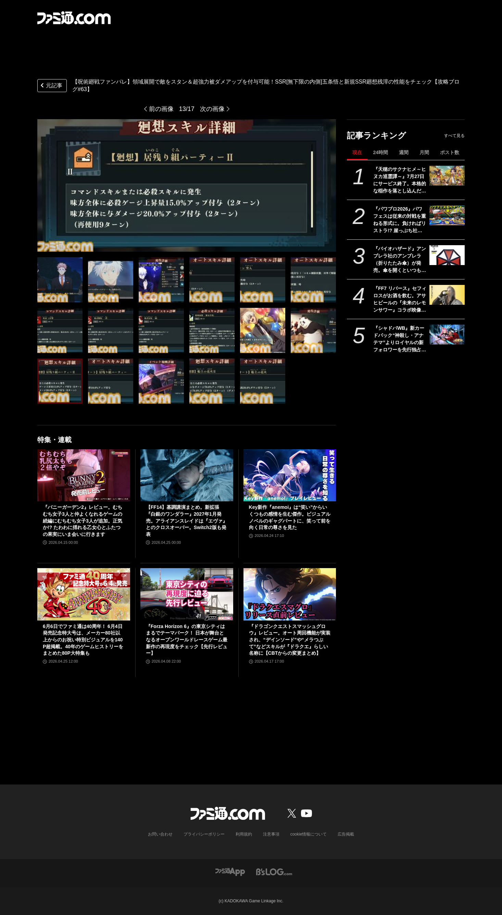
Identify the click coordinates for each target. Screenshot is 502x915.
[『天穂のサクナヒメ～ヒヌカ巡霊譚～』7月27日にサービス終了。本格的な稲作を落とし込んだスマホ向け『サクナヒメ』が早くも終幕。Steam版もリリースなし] (447, 176)
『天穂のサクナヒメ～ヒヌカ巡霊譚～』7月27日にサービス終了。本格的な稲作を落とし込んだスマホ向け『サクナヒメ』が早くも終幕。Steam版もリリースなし (399, 180)
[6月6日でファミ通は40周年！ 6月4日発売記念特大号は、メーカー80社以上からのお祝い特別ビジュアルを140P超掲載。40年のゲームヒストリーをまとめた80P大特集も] (83, 594)
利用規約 (244, 834)
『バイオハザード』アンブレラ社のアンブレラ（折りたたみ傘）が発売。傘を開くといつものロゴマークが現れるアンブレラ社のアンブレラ (399, 260)
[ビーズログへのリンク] (274, 871)
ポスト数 (449, 152)
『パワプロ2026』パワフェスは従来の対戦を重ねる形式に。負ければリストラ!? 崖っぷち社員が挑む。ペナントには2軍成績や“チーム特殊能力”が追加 (399, 220)
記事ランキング (376, 135)
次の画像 (212, 108)
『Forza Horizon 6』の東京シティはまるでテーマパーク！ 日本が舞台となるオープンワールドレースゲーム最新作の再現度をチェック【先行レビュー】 (186, 640)
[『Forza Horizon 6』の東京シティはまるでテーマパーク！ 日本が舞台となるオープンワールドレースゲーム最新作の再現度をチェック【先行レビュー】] (186, 594)
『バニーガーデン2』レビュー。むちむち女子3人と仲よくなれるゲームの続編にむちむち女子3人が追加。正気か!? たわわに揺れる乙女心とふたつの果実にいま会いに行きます (82, 520)
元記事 (50, 86)
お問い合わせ (160, 834)
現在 (357, 152)
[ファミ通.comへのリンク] (74, 17)
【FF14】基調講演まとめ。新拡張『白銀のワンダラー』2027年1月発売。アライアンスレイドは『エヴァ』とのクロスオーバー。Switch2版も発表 (186, 520)
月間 (424, 152)
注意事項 (271, 834)
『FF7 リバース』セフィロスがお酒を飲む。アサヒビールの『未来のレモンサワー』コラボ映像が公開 (399, 300)
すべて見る (454, 135)
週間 (404, 152)
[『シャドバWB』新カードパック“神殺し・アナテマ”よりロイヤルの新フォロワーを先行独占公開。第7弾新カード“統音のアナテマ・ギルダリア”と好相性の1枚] (447, 334)
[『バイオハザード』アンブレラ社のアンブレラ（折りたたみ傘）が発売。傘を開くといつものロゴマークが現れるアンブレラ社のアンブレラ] (447, 255)
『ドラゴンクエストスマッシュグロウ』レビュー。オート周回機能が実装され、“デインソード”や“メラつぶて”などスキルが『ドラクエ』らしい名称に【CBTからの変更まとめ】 (289, 640)
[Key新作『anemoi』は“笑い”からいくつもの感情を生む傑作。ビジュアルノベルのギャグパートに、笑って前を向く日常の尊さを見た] (289, 475)
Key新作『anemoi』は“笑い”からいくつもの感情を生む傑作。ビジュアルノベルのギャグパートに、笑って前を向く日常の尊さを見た (289, 517)
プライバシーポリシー (204, 834)
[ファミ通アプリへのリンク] (230, 871)
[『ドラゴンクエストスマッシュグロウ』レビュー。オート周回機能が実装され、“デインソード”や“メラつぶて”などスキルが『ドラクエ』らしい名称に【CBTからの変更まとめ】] (289, 594)
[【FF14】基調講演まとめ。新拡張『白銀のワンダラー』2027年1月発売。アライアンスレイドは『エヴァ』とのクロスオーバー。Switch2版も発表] (186, 475)
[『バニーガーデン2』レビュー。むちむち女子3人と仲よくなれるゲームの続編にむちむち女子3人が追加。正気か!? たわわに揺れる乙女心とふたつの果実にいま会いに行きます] (83, 475)
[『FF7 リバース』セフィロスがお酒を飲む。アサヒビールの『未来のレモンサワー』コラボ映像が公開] (447, 295)
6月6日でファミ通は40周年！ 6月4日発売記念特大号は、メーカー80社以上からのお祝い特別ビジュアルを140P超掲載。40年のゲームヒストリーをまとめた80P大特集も (83, 640)
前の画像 (161, 108)
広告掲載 (346, 834)
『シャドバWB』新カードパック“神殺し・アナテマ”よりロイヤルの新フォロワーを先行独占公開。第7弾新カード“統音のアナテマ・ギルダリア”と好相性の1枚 (399, 339)
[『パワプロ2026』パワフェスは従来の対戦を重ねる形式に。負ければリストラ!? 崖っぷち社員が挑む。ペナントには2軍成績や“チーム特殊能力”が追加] (447, 215)
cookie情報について (308, 834)
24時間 (380, 152)
